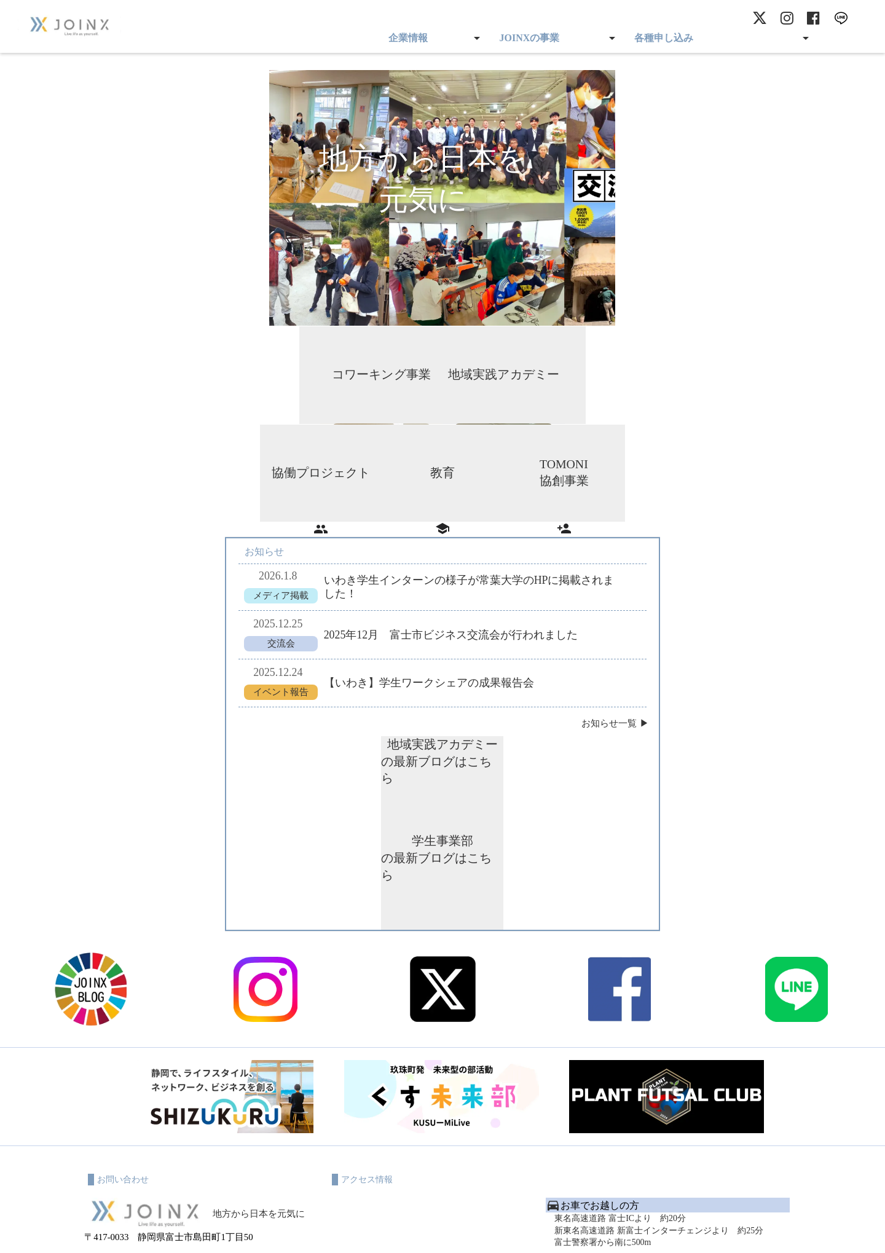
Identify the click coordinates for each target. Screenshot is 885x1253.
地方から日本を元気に (259, 1022)
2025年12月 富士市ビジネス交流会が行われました (449, 622)
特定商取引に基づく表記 (505, 1228)
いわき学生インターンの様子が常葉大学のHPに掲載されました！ (467, 573)
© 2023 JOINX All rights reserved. (442, 1241)
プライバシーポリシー (415, 1228)
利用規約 (352, 1228)
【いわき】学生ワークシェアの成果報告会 (427, 670)
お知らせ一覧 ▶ (617, 712)
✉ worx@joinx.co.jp (123, 1110)
